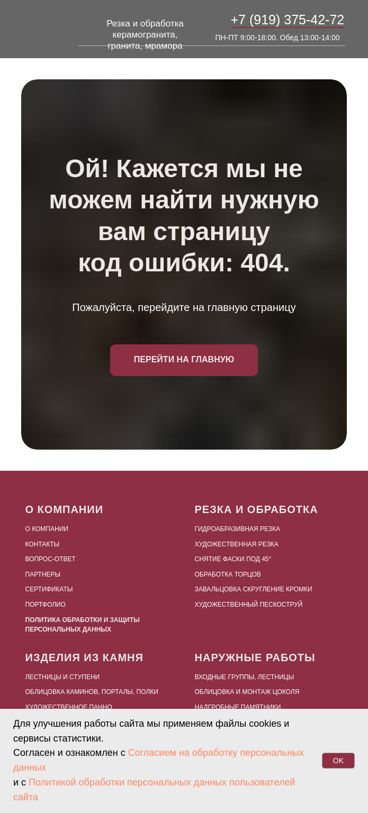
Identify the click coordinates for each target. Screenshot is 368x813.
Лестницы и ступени (62, 677)
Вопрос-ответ (50, 559)
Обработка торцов (228, 574)
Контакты (42, 544)
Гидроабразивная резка (238, 529)
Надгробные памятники (238, 707)
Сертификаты (49, 589)
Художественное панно (68, 707)
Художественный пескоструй (249, 604)
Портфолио (45, 604)
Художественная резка (237, 544)
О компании (46, 529)
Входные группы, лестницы (244, 677)
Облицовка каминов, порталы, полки (91, 692)
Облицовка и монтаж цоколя (247, 692)
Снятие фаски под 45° (233, 559)
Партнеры (43, 574)
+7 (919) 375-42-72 (288, 19)
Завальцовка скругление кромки (253, 589)
